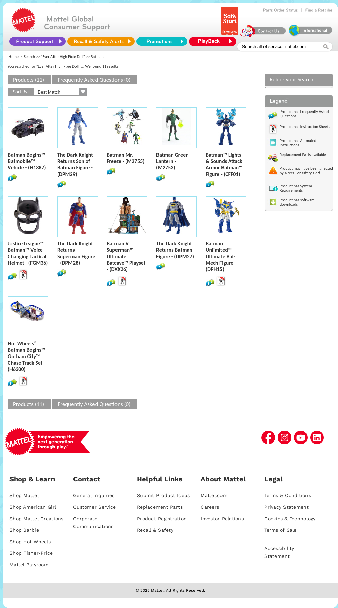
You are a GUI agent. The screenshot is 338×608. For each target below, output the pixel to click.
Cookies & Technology (289, 518)
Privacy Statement (286, 507)
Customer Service (94, 507)
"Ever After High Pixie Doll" (63, 56)
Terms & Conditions (287, 495)
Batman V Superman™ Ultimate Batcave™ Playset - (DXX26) (126, 256)
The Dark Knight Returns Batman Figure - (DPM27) (175, 250)
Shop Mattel (24, 495)
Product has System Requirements (296, 188)
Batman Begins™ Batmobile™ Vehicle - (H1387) (27, 161)
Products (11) (28, 79)
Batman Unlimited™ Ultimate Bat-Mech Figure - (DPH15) (221, 256)
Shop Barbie (24, 530)
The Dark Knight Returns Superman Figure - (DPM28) (76, 253)
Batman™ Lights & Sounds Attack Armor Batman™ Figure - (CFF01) (224, 164)
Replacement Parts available (303, 154)
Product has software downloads (297, 202)
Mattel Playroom (28, 564)
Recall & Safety (155, 530)
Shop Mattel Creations (36, 518)
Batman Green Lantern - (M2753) (172, 161)
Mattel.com (213, 495)
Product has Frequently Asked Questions (304, 113)
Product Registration (162, 518)
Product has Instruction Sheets (305, 126)
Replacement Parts (160, 507)
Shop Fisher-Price (31, 553)
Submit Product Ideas (163, 495)
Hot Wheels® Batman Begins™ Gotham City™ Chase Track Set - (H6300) (26, 356)
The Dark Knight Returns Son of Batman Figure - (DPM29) (75, 164)
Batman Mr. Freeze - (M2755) (125, 157)
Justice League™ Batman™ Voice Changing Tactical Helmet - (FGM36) (28, 253)
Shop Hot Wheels (30, 541)
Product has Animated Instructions (298, 142)
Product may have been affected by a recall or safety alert (306, 170)
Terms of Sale (280, 530)
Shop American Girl (32, 507)
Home (14, 56)
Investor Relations (222, 518)
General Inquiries (93, 495)
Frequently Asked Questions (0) (94, 79)
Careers (209, 507)
